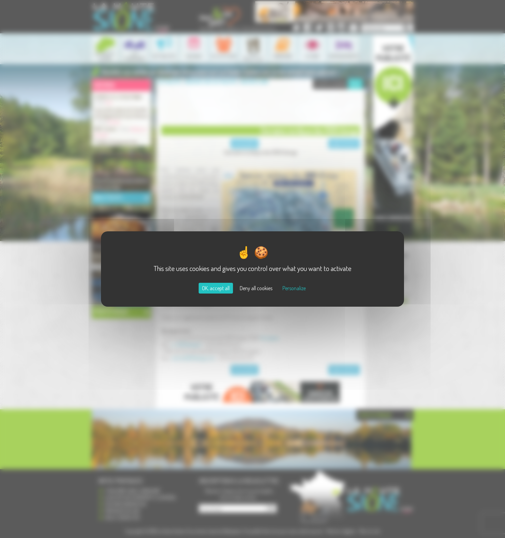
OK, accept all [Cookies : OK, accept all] (216, 288)
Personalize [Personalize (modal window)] (294, 288)
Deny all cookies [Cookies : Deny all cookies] (256, 288)
